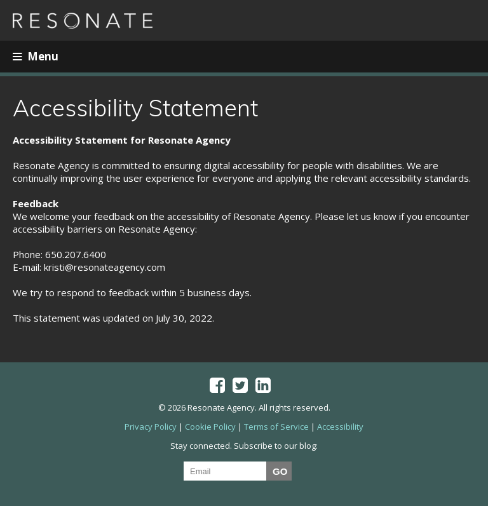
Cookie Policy (210, 426)
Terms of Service (276, 426)
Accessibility (340, 426)
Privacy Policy (151, 426)
